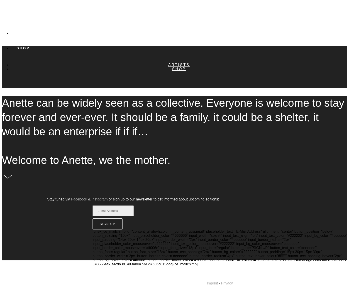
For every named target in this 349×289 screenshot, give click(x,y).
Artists (27, 33)
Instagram (100, 199)
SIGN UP (107, 224)
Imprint (212, 283)
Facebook (79, 199)
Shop (179, 69)
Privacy (227, 283)
